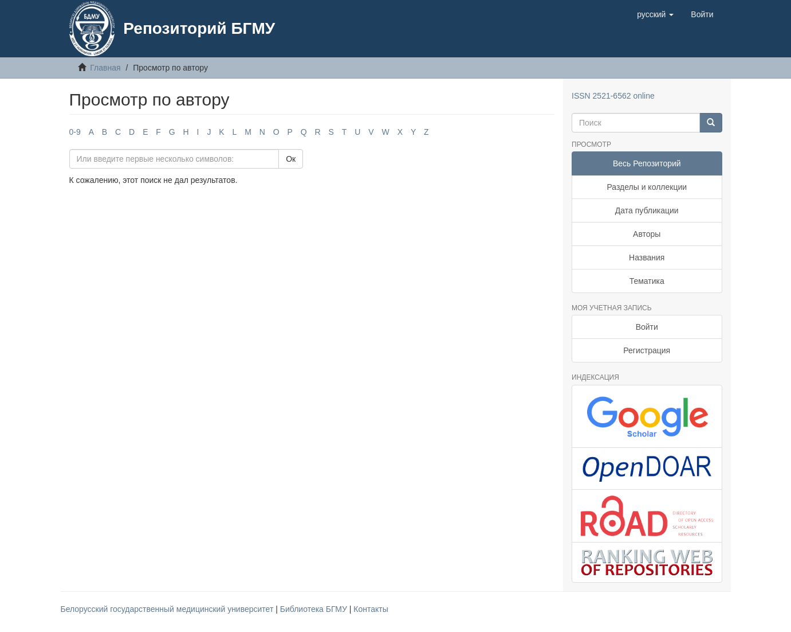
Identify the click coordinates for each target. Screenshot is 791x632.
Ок (291, 158)
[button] (655, 14)
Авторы (646, 234)
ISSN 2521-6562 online (613, 95)
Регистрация (646, 350)
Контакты (370, 609)
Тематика (646, 281)
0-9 (75, 131)
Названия (646, 257)
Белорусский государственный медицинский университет (168, 609)
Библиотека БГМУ (314, 609)
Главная (105, 67)
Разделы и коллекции (647, 187)
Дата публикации (647, 210)
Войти (647, 326)
